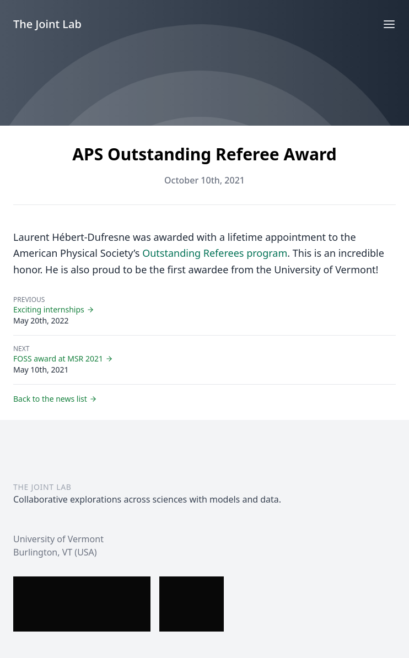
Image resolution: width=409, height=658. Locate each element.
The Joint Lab (47, 24)
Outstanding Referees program (214, 253)
